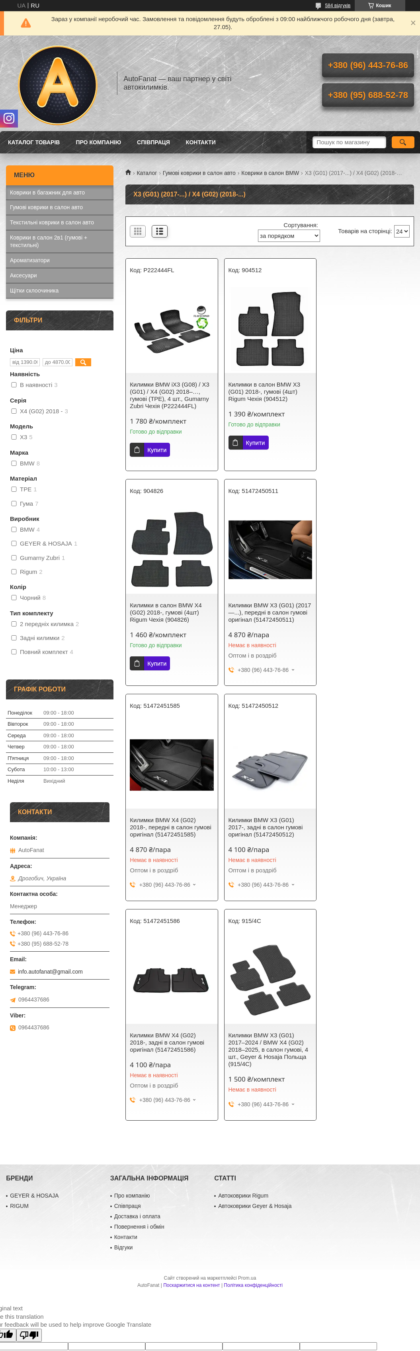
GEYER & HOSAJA (34, 1094)
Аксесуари (23, 275)
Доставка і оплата (137, 1115)
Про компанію (98, 142)
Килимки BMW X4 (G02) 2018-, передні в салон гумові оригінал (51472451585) (269, 612)
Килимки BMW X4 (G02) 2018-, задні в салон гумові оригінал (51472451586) (167, 827)
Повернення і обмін (139, 1125)
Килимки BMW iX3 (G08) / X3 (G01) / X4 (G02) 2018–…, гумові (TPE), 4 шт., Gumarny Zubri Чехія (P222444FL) (169, 395)
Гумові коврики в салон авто (199, 173)
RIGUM (19, 1105)
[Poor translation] (29, 1234)
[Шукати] (403, 142)
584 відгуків (337, 5)
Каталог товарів (34, 142)
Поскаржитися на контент (191, 1184)
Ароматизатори (30, 260)
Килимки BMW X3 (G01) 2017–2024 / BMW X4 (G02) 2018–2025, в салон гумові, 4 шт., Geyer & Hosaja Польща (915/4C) (268, 834)
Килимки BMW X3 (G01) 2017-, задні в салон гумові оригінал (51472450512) (363, 612)
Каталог (147, 173)
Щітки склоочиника (34, 290)
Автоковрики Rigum (243, 1094)
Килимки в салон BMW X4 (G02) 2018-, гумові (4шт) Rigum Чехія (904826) (362, 391)
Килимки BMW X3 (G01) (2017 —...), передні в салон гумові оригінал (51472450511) (171, 612)
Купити (156, 449)
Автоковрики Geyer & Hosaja (254, 1105)
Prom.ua (247, 1177)
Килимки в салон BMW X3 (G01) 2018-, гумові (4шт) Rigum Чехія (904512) (264, 391)
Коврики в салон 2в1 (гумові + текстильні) (48, 241)
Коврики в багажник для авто (47, 192)
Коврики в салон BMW (270, 173)
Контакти (201, 142)
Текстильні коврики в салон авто (52, 222)
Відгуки (123, 1146)
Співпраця (153, 142)
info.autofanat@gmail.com (50, 971)
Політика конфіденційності (253, 1184)
